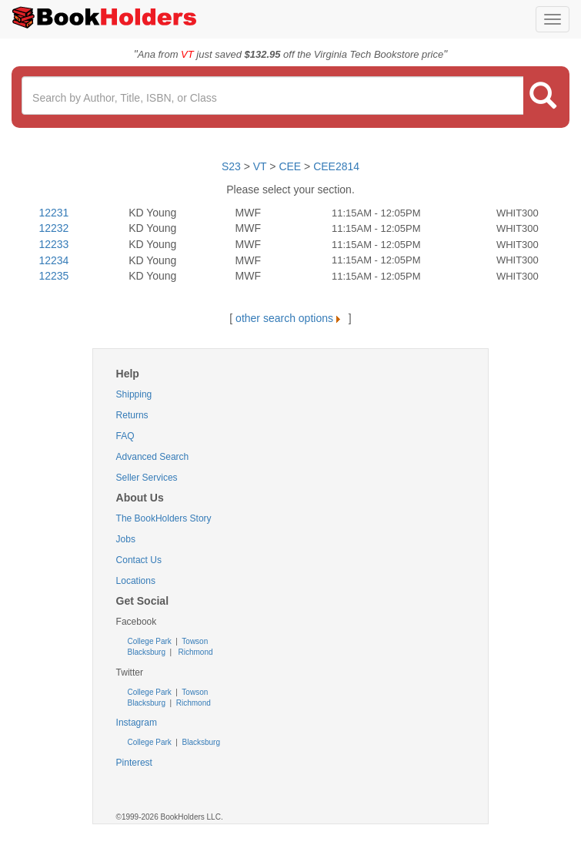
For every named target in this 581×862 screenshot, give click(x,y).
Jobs (125, 539)
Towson (194, 641)
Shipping (134, 394)
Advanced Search (152, 456)
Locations (135, 580)
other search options (290, 318)
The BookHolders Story (164, 518)
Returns (132, 415)
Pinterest (134, 762)
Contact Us (139, 560)
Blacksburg (146, 652)
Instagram (136, 722)
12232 (53, 228)
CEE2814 (336, 166)
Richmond (194, 652)
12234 (53, 260)
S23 (231, 166)
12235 (53, 276)
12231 (53, 212)
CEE (290, 166)
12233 (53, 244)
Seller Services (147, 477)
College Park (151, 641)
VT (261, 166)
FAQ (125, 436)
